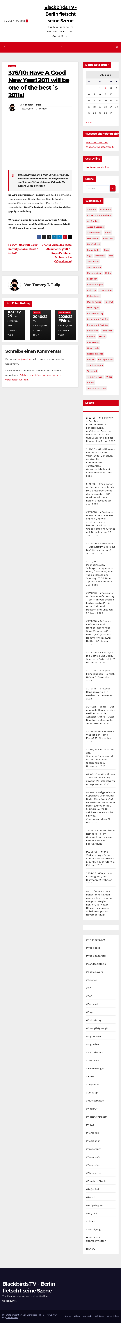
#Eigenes (91, 980)
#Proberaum (93, 1149)
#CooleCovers (94, 972)
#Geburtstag (93, 1020)
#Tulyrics (91, 1213)
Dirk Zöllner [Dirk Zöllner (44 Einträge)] (93, 238)
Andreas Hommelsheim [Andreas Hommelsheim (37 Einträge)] (99, 215)
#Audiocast (93, 947)
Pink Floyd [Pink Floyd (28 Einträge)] (92, 331)
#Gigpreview (93, 1036)
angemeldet (25, 359)
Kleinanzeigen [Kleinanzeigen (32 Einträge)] (94, 273)
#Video (12, 66)
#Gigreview (92, 1044)
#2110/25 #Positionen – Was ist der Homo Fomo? (100, 735)
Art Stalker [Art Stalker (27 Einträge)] (92, 221)
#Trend (90, 1197)
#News (90, 1125)
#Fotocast (92, 1004)
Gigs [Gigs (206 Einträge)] (89, 256)
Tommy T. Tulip (33, 105)
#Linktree (99, 1316)
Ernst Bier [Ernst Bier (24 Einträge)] (108, 238)
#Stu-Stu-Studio (96, 1181)
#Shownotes (93, 1173)
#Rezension (93, 1165)
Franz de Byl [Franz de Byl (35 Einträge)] (93, 250)
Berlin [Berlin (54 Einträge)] (108, 233)
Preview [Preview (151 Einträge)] (91, 336)
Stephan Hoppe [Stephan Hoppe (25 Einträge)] (95, 365)
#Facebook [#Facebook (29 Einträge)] (105, 209)
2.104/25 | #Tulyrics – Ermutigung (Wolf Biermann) (99, 876)
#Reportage (93, 1157)
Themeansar (12, 1318)
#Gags (90, 1012)
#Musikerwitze (95, 1100)
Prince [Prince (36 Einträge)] (102, 336)
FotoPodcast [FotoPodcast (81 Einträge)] (93, 244)
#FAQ (89, 996)
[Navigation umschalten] (61, 47)
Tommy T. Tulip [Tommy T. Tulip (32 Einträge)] (95, 377)
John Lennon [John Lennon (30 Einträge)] (94, 267)
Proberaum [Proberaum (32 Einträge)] (93, 342)
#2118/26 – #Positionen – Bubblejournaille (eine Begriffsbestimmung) (100, 547)
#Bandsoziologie (96, 964)
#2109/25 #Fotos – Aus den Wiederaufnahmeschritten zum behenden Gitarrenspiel (100, 756)
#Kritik (90, 1076)
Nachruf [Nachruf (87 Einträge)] (109, 302)
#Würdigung (64, 312)
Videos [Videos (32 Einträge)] (90, 383)
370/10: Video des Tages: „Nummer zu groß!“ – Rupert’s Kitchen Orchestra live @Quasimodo (57, 253)
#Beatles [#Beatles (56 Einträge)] (91, 209)
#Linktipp (92, 1092)
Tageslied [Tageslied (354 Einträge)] (92, 371)
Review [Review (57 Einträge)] (90, 359)
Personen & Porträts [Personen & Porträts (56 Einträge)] (97, 319)
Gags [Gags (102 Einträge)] (106, 250)
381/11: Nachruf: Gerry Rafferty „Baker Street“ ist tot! (23, 249)
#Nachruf (91, 1108)
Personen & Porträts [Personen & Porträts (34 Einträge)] (97, 325)
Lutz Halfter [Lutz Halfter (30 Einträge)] (106, 290)
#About (77, 1316)
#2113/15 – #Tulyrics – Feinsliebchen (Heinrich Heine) (100, 674)
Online (97, 167)
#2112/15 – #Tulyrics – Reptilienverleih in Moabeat (99, 692)
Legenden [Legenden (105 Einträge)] (92, 279)
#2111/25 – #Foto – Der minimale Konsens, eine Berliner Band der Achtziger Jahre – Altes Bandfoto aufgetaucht (100, 713)
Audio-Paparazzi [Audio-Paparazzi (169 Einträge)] (95, 227)
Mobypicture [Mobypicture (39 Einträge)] (93, 296)
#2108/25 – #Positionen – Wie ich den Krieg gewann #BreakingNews (100, 778)
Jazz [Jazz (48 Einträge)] (111, 256)
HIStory (90, 1249)
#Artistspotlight (95, 939)
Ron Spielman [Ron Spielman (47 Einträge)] (105, 359)
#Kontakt (87, 1316)
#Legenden (92, 1084)
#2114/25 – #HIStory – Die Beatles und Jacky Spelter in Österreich (99, 656)
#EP (88, 988)
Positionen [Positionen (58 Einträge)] (107, 331)
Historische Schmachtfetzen (96, 1239)
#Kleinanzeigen (95, 1068)
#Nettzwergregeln (96, 1116)
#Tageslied (92, 1189)
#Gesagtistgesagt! (97, 1028)
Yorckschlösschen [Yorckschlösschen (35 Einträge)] (96, 388)
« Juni (89, 122)
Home (68, 1316)
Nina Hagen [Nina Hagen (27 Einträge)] (93, 308)
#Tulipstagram (94, 1205)
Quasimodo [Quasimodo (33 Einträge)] (93, 348)
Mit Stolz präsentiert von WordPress (20, 1315)
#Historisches (94, 1052)
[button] (117, 47)
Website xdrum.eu (97, 142)
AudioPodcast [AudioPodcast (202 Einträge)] (94, 233)
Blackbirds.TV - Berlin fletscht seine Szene (60, 14)
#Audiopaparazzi (96, 956)
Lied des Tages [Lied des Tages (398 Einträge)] (95, 284)
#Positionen (93, 1141)
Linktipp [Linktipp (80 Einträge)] (91, 290)
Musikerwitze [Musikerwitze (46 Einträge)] (94, 302)
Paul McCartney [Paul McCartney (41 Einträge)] (95, 313)
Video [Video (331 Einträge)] (109, 377)
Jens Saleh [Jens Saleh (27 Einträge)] (93, 261)
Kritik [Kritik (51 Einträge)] (108, 273)
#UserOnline (113, 1316)
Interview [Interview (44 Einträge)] (100, 256)
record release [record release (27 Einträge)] (95, 354)
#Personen (92, 1133)
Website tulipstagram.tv (100, 147)
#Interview (92, 1060)
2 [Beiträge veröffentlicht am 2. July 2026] (105, 88)
